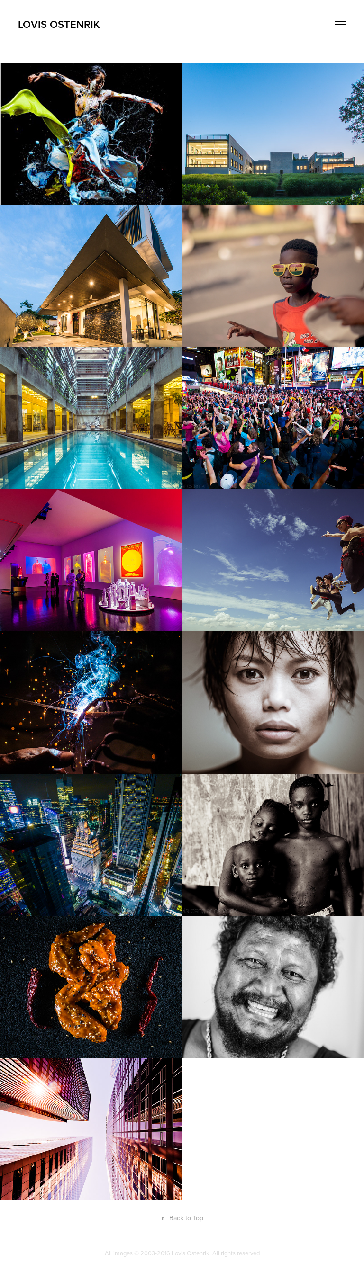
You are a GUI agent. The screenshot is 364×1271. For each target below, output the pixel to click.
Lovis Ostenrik (59, 24)
